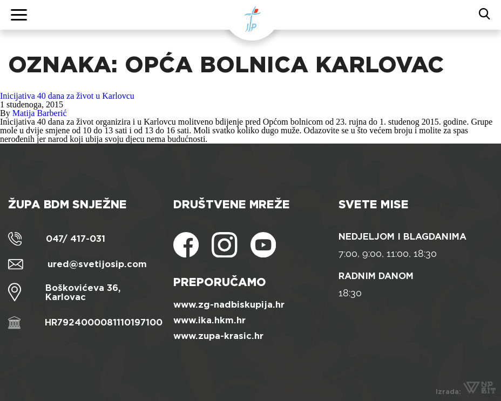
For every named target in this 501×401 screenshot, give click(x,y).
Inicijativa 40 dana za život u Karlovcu (67, 95)
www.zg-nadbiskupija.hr (229, 304)
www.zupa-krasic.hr (218, 336)
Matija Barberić (39, 113)
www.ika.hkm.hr (209, 320)
